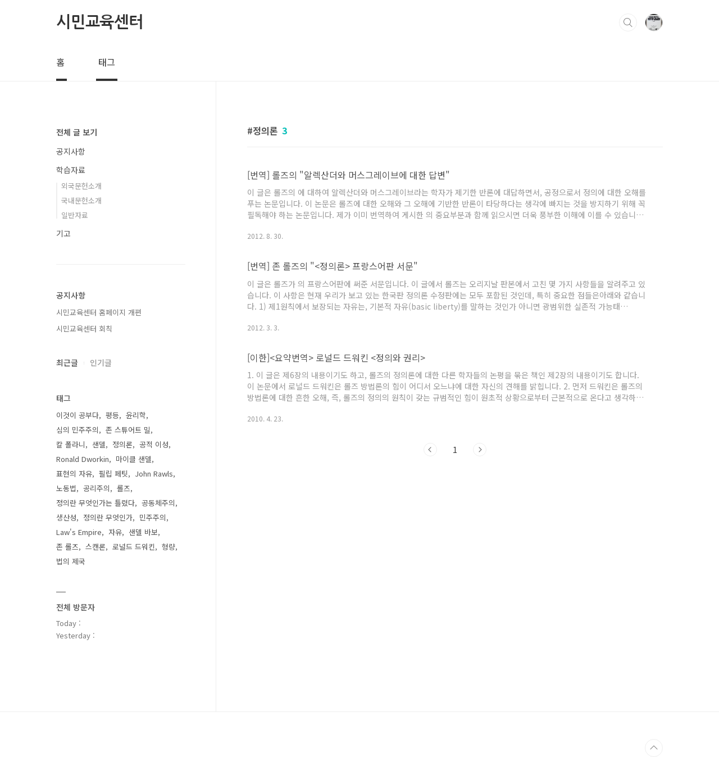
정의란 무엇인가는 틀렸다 (95, 502)
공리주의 (96, 488)
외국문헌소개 (81, 185)
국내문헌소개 (81, 200)
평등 (112, 415)
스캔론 (95, 546)
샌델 (99, 444)
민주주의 (152, 517)
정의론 (122, 444)
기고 (63, 233)
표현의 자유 (74, 473)
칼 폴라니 (70, 444)
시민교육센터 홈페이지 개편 (99, 312)
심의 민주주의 (77, 429)
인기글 (101, 362)
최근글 (67, 362)
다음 (479, 449)
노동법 (66, 488)
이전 (430, 449)
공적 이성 (154, 444)
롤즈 (123, 488)
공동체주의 (158, 502)
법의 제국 (70, 561)
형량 (168, 546)
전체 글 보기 (76, 132)
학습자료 (70, 169)
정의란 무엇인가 (108, 517)
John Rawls (154, 473)
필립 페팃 (113, 473)
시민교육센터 (99, 22)
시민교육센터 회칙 (84, 328)
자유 (115, 532)
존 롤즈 (67, 546)
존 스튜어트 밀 (128, 429)
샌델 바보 (143, 532)
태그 (106, 62)
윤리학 (136, 415)
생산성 (66, 517)
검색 (628, 22)
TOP (654, 748)
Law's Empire (79, 532)
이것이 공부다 (77, 415)
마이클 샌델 (134, 459)
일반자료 (74, 215)
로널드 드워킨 (133, 546)
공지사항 (70, 151)
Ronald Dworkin (82, 459)
